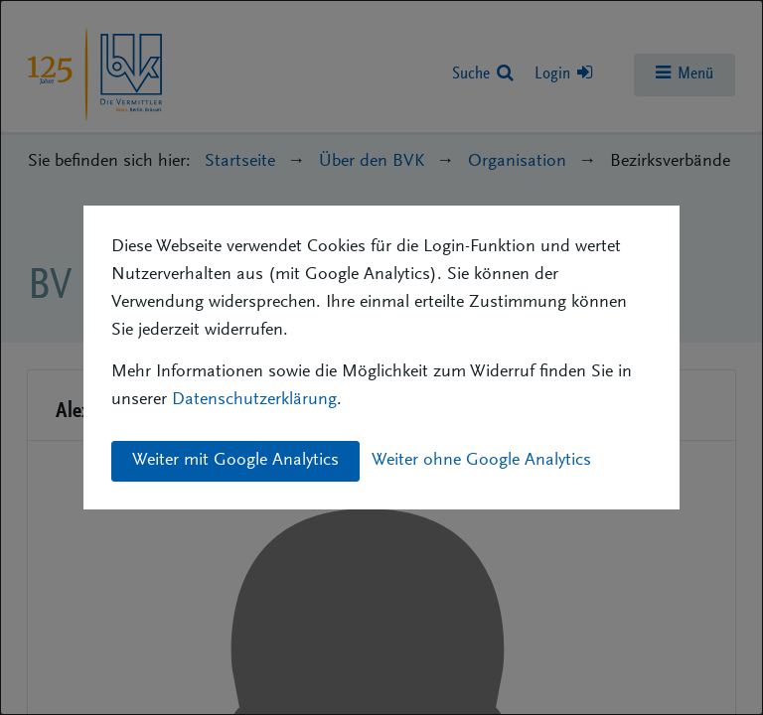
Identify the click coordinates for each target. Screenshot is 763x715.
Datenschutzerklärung (254, 400)
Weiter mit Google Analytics (235, 461)
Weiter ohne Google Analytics (481, 461)
